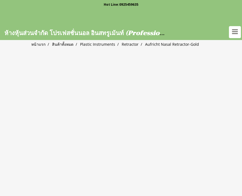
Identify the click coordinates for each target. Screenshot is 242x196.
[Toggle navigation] (235, 32)
